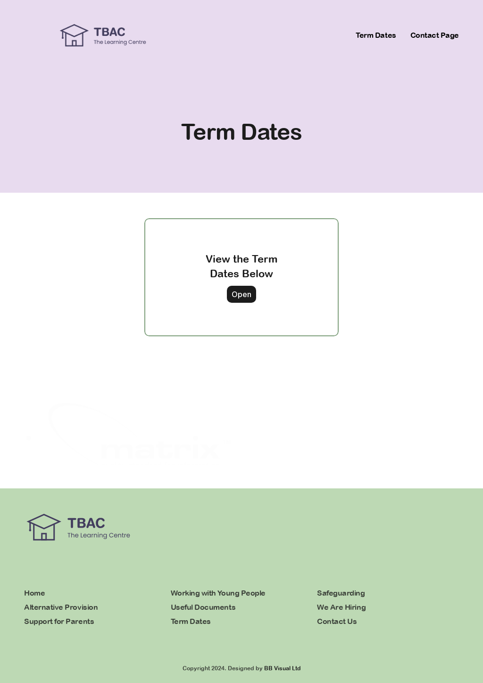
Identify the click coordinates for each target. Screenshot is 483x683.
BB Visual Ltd (282, 668)
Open (241, 294)
